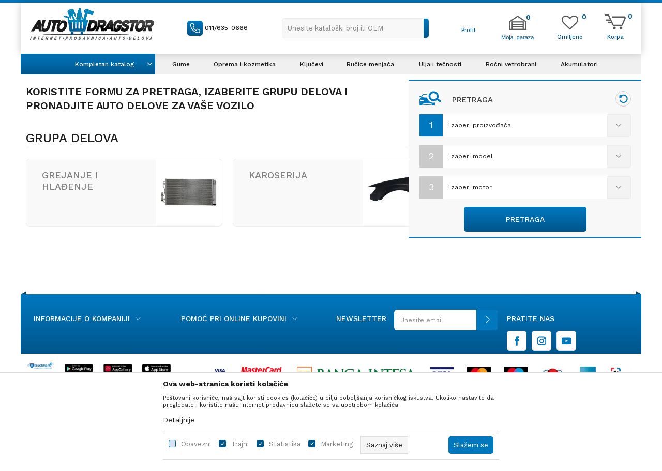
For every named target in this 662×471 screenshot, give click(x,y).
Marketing (337, 444)
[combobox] (525, 125)
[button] (355, 28)
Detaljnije (178, 420)
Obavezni (196, 444)
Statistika (284, 444)
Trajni (240, 444)
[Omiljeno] (570, 36)
